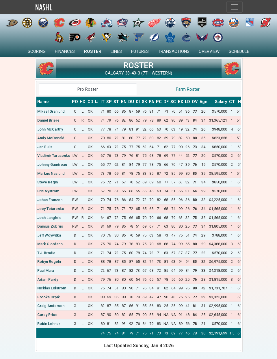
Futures (140, 51)
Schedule (239, 51)
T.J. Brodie (46, 253)
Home (56, 7)
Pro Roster (87, 89)
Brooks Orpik (48, 297)
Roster (92, 51)
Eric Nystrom (48, 191)
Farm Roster (188, 89)
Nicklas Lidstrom (51, 288)
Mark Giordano (50, 244)
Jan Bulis (44, 147)
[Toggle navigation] (234, 7)
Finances (65, 51)
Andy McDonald (50, 138)
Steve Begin (47, 182)
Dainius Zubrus (50, 226)
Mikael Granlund (51, 111)
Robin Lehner (48, 323)
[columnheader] (53, 102)
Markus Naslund (51, 173)
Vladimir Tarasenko (53, 155)
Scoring (37, 51)
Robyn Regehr (49, 261)
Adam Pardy (47, 279)
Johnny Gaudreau (52, 164)
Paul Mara (45, 270)
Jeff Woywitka (49, 235)
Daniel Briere (48, 120)
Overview (209, 51)
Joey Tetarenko (50, 209)
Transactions (173, 51)
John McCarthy (50, 129)
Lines (116, 51)
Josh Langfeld (49, 217)
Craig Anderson (50, 306)
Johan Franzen (49, 200)
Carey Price (47, 315)
